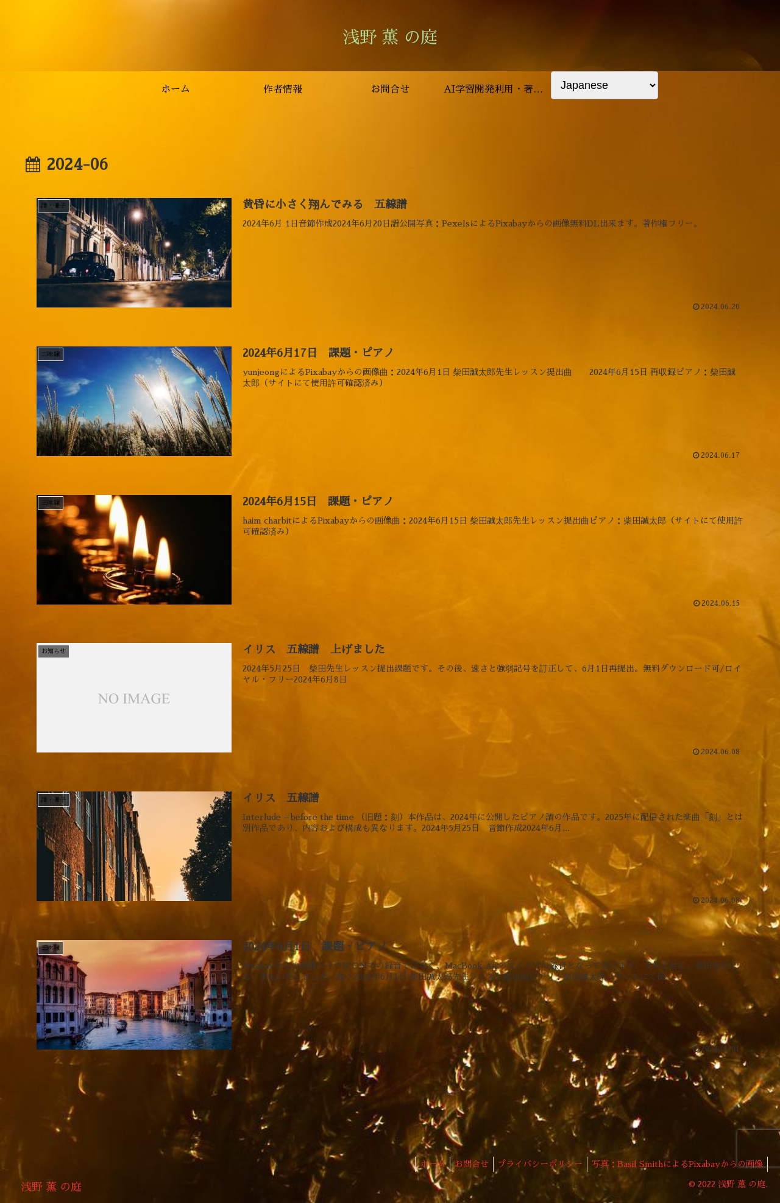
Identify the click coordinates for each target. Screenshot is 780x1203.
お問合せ (462, 1164)
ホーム (419, 1164)
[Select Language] (604, 85)
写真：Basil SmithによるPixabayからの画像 (675, 1164)
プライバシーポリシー (534, 1164)
